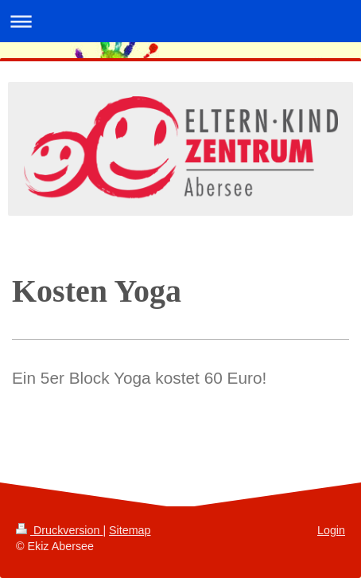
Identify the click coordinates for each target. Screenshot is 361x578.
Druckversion (59, 530)
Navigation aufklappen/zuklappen (180, 21)
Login (331, 530)
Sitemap (129, 530)
